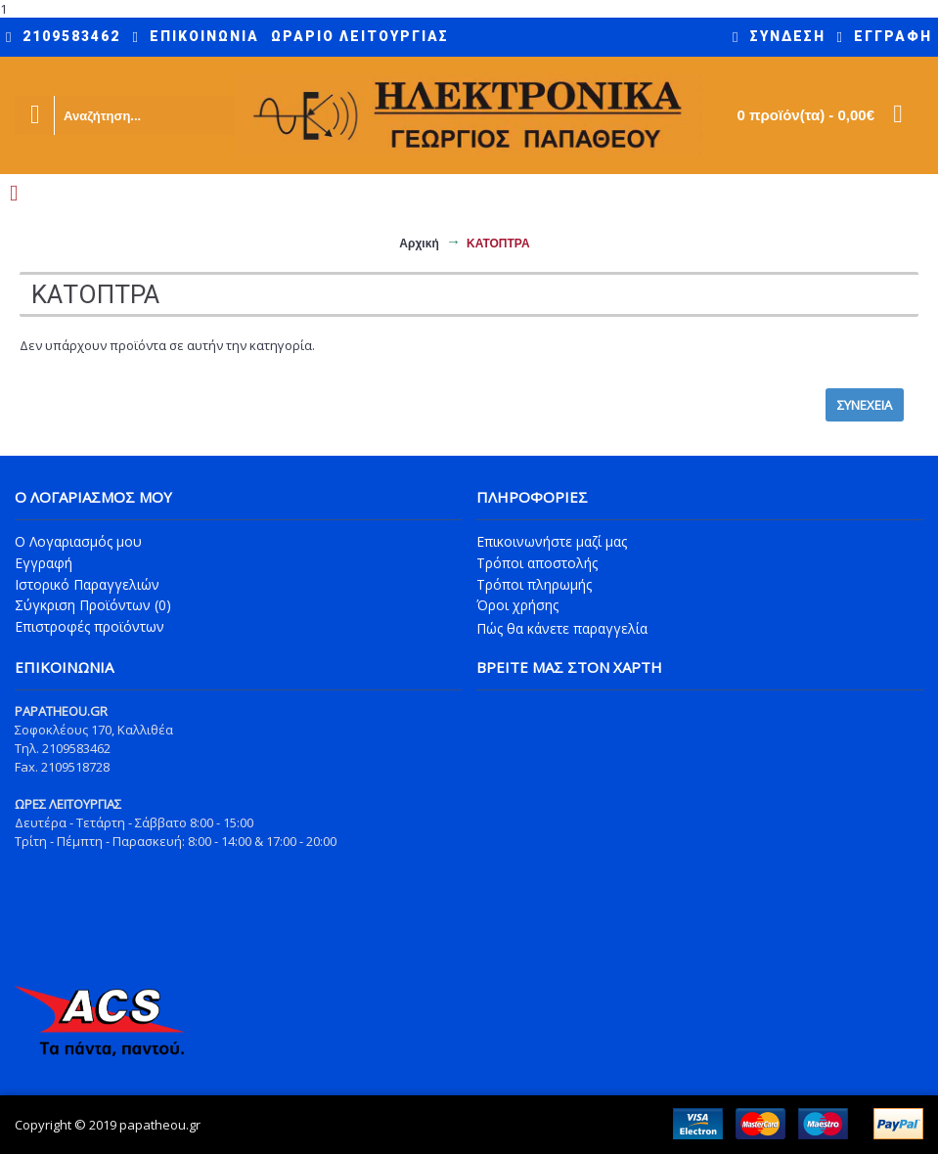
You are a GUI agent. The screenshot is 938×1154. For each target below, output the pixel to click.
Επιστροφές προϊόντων (89, 626)
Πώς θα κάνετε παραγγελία (562, 628)
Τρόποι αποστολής (537, 563)
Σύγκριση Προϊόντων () (93, 605)
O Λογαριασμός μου (78, 541)
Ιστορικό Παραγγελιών (87, 584)
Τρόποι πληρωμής (534, 584)
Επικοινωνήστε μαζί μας (551, 541)
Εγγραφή (43, 563)
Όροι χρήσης (517, 605)
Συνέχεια (864, 405)
